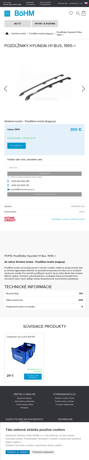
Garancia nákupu (24, 398)
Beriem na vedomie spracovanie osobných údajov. (26, 177)
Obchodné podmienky (45, 4)
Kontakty (74, 3)
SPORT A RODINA (45, 23)
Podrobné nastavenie (43, 452)
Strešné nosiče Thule (64, 398)
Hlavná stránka (30, 4)
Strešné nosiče (19, 33)
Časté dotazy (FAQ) (24, 404)
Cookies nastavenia (64, 404)
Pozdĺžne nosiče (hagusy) (41, 33)
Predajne (24, 407)
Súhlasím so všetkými (17, 452)
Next (81, 89)
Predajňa (63, 3)
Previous (8, 88)
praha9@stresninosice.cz (23, 189)
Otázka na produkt (44, 194)
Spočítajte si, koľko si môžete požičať (68, 219)
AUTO (17, 23)
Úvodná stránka (7, 33)
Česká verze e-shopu (64, 401)
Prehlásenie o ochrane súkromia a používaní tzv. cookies (50, 442)
